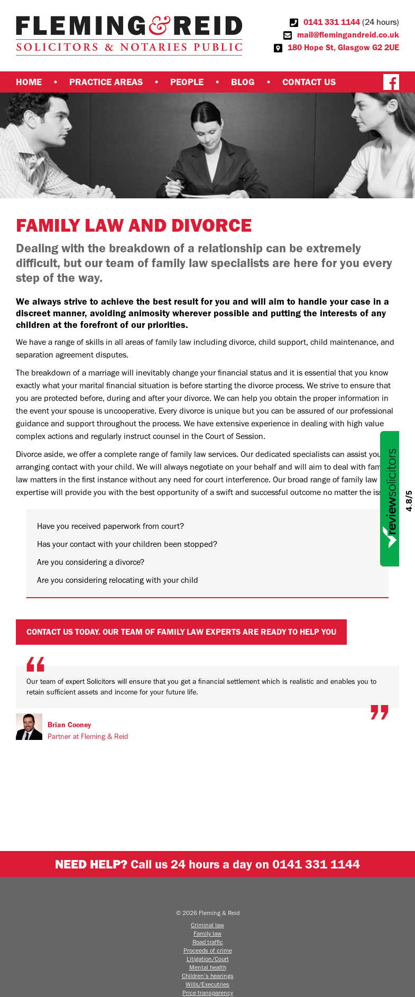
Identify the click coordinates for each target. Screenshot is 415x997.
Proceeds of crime (207, 950)
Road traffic (207, 942)
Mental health (207, 967)
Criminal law (207, 925)
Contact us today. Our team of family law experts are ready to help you (181, 632)
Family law (207, 933)
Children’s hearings (208, 976)
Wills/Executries (207, 984)
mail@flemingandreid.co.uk (348, 35)
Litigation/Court (208, 959)
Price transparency (207, 992)
